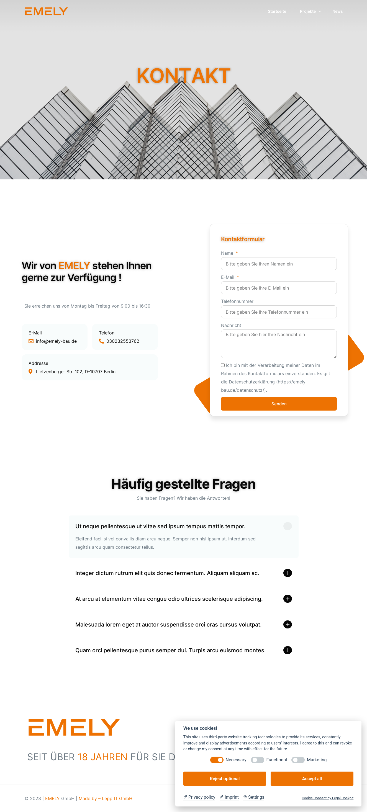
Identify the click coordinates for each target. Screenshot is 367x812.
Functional (276, 759)
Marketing (317, 759)
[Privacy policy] (199, 797)
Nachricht (231, 325)
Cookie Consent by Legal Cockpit (327, 798)
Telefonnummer (237, 301)
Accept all (312, 778)
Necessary (236, 759)
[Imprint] (229, 797)
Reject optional (225, 778)
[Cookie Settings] (253, 797)
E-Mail (228, 277)
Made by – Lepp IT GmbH (105, 798)
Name (228, 253)
